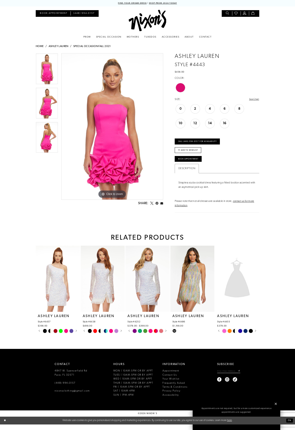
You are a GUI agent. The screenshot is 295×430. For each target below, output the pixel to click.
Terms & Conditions (174, 392)
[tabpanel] (47, 71)
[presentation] (58, 284)
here (229, 425)
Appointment (170, 376)
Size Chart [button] (253, 99)
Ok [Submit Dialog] (289, 425)
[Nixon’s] (147, 21)
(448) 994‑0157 (65, 388)
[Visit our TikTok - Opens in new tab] (231, 385)
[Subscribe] (238, 376)
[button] (245, 14)
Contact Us (169, 380)
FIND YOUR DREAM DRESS (129, 3)
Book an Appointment (237, 420)
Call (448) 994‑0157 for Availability (200, 143)
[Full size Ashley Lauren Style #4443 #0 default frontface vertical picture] (112, 127)
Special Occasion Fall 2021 (92, 46)
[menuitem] (53, 14)
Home (40, 46)
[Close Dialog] (5, 426)
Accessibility (170, 400)
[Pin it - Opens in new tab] (157, 204)
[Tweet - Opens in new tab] (151, 204)
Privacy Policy (171, 396)
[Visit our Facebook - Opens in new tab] (215, 385)
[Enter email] (226, 376)
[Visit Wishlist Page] (236, 14)
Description (186, 174)
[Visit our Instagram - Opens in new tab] (223, 385)
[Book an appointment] (53, 14)
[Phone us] (84, 14)
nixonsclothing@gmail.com (72, 396)
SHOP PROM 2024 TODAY (165, 3)
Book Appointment (191, 164)
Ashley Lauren (58, 46)
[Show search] (228, 14)
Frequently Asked (173, 388)
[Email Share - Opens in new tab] (161, 204)
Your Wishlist (171, 384)
